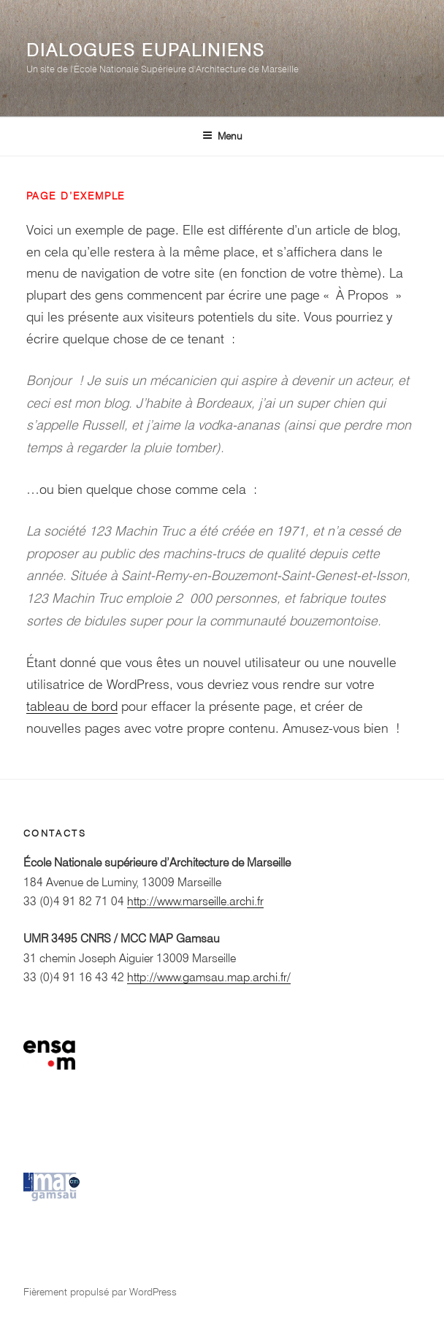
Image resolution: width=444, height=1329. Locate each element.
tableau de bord (72, 706)
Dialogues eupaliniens (145, 50)
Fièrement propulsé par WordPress (100, 1292)
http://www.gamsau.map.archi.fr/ (209, 977)
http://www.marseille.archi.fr (195, 901)
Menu (222, 136)
